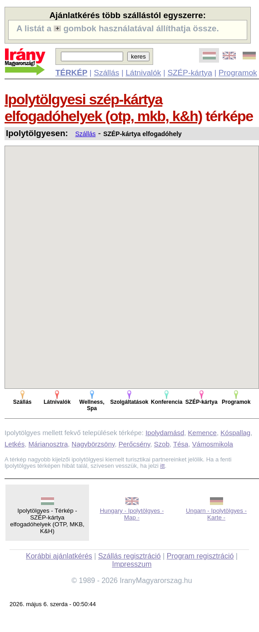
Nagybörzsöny (93, 444)
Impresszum (131, 564)
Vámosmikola (212, 444)
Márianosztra (48, 444)
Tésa (180, 444)
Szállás (106, 72)
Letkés (15, 444)
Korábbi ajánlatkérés (59, 556)
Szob (161, 444)
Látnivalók (143, 72)
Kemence (202, 432)
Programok (238, 72)
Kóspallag (235, 432)
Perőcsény (134, 444)
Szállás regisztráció (129, 556)
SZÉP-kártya (190, 72)
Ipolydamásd (164, 432)
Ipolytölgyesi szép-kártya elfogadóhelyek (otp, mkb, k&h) (103, 107)
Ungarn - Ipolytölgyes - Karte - (216, 514)
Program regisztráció (200, 556)
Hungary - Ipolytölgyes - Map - (132, 514)
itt (162, 465)
